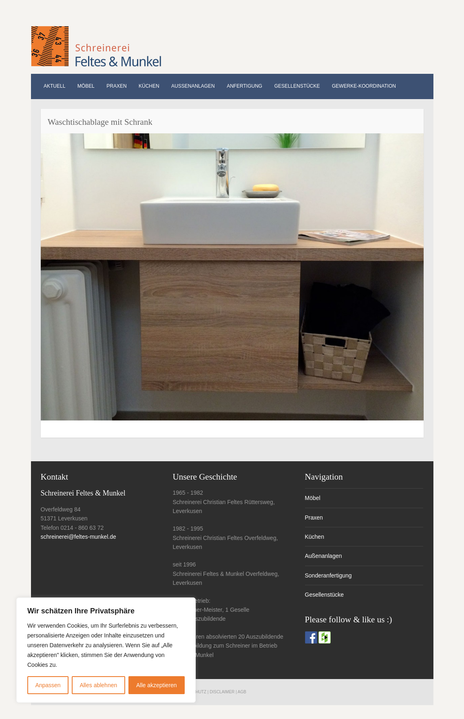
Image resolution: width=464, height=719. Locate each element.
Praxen (116, 86)
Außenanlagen (193, 86)
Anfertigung (244, 86)
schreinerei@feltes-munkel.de (78, 536)
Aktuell (54, 86)
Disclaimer (222, 692)
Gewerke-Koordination (364, 86)
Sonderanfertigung (328, 575)
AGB (242, 692)
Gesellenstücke (297, 86)
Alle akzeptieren (156, 685)
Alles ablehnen (98, 685)
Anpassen (47, 685)
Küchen (149, 86)
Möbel (86, 86)
